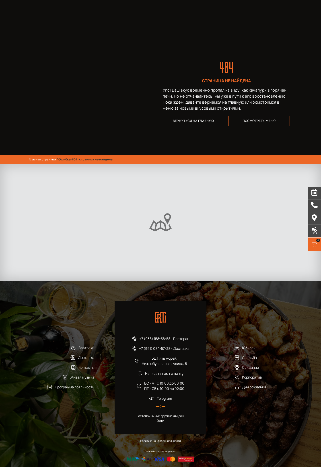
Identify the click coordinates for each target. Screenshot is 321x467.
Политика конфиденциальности (160, 441)
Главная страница (42, 159)
